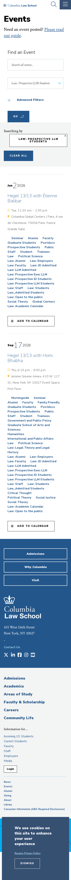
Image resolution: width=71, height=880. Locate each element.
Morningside (20, 398)
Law (11, 256)
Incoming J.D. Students (19, 736)
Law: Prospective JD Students (30, 279)
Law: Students (38, 288)
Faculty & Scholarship (24, 702)
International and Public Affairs (31, 439)
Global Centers (43, 302)
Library (8, 804)
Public (49, 247)
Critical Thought (20, 493)
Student (26, 252)
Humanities (16, 434)
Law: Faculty (17, 265)
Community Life (19, 717)
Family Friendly (49, 402)
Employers (11, 756)
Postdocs (48, 243)
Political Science (30, 256)
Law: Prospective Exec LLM (27, 274)
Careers (11, 710)
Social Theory (18, 302)
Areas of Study (18, 694)
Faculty (48, 238)
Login (10, 769)
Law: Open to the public (25, 297)
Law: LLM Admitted (22, 270)
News (7, 782)
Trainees (43, 252)
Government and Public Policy (29, 420)
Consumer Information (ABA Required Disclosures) (34, 809)
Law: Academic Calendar (25, 306)
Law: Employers (41, 261)
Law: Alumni (16, 261)
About (8, 800)
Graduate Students (22, 243)
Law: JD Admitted (43, 265)
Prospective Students (24, 247)
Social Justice (46, 497)
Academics (14, 686)
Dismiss (27, 863)
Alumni (33, 238)
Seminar (17, 238)
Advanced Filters (30, 100)
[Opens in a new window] (6, 655)
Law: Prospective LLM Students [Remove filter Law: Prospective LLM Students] (38, 140)
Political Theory (19, 497)
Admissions (14, 678)
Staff (12, 252)
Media (8, 761)
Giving (7, 795)
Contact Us (12, 647)
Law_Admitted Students (26, 293)
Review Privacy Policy (28, 853)
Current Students (15, 741)
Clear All (18, 155)
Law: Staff (15, 288)
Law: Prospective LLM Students (31, 283)
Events (8, 786)
